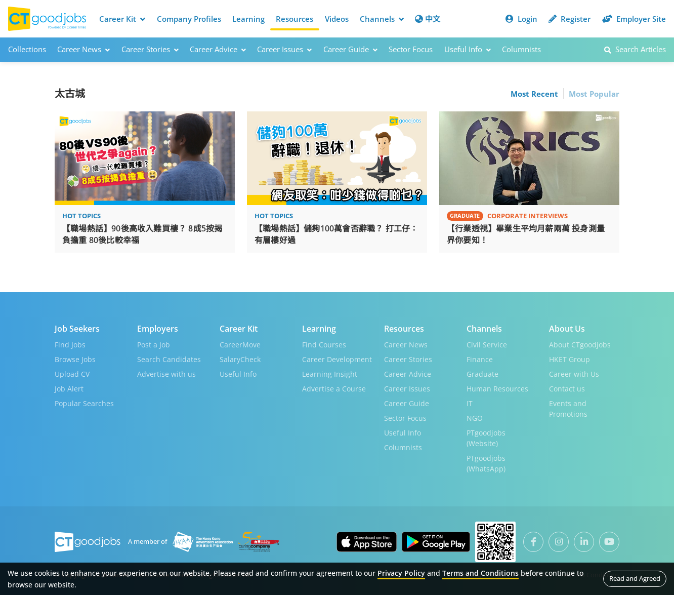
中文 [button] (427, 19)
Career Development (337, 359)
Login (521, 19)
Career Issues (407, 388)
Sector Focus (411, 49)
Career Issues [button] (284, 49)
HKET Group (569, 359)
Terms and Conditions (480, 573)
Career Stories (408, 359)
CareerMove (240, 344)
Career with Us (574, 373)
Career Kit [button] (122, 19)
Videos (337, 19)
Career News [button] (83, 49)
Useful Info (238, 373)
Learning (248, 19)
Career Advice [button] (218, 49)
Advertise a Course (334, 388)
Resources (294, 19)
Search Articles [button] (635, 49)
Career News (406, 344)
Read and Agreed (634, 578)
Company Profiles (189, 19)
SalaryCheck (240, 359)
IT (470, 403)
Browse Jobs (75, 359)
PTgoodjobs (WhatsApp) (486, 463)
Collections (27, 49)
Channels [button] (382, 19)
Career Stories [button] (150, 49)
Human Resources (497, 388)
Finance (480, 359)
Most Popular (594, 93)
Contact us (567, 388)
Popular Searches (84, 403)
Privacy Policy (401, 573)
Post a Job (153, 344)
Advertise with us (166, 373)
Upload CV (72, 373)
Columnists (521, 49)
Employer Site (634, 19)
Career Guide (406, 403)
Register (570, 19)
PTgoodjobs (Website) (486, 437)
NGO (475, 417)
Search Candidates (169, 359)
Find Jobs (70, 344)
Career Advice (407, 373)
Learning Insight (329, 373)
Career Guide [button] (350, 49)
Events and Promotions (568, 408)
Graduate (482, 373)
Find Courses (324, 344)
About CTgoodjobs (580, 344)
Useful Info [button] (467, 49)
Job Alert (69, 388)
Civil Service (487, 344)
